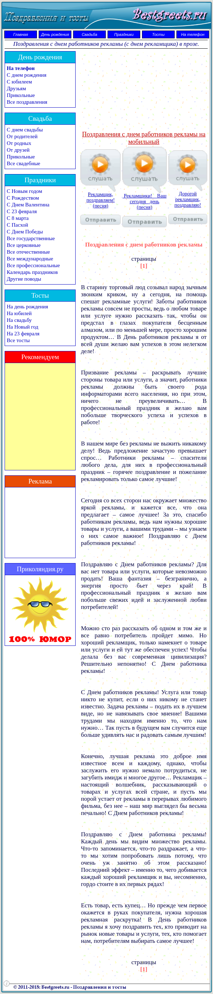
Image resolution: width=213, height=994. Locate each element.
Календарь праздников (32, 272)
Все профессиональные (33, 265)
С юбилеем (19, 82)
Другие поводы (24, 279)
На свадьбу (19, 320)
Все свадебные (23, 163)
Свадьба (89, 34)
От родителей (22, 136)
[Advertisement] (143, 90)
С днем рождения (27, 75)
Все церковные (23, 245)
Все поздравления (27, 102)
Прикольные (21, 95)
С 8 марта (18, 218)
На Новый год (22, 327)
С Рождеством (23, 198)
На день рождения (27, 306)
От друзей (18, 150)
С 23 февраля (22, 211)
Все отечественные (28, 252)
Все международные (30, 258)
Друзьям (16, 88)
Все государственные (31, 238)
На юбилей (19, 313)
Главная (20, 34)
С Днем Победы (25, 231)
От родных (19, 143)
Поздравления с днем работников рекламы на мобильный (144, 138)
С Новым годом (24, 191)
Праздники (124, 34)
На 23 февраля (23, 333)
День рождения (55, 34)
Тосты (158, 34)
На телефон (192, 34)
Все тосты (18, 340)
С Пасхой (17, 225)
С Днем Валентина (28, 204)
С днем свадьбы (25, 130)
